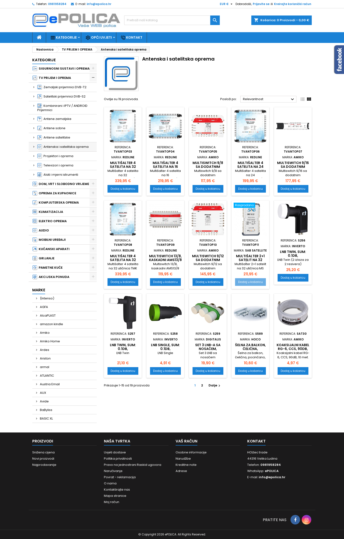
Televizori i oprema (55, 165)
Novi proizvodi (43, 458)
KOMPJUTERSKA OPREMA (55, 202)
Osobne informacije (191, 452)
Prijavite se (261, 4)
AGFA (43, 307)
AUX (42, 392)
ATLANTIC (46, 375)
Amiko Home (49, 341)
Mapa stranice (115, 495)
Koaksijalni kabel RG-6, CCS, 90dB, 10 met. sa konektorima (293, 351)
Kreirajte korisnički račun (292, 4)
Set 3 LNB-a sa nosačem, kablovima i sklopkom (207, 351)
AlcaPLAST (47, 315)
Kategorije (63, 37)
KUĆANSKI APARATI (51, 249)
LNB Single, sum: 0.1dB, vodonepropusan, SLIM (166, 351)
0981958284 (57, 4)
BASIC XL (46, 418)
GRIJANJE (43, 258)
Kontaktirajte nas (117, 489)
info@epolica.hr (99, 4)
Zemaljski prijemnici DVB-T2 (61, 87)
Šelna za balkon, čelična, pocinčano (250, 349)
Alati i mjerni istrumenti (57, 174)
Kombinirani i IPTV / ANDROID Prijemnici (62, 107)
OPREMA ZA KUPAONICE (54, 193)
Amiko (44, 332)
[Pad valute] (227, 4)
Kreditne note (186, 464)
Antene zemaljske (54, 119)
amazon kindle (51, 324)
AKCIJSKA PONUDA (50, 277)
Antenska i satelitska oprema (63, 146)
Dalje (215, 385)
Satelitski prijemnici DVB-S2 (61, 96)
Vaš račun (186, 441)
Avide (44, 401)
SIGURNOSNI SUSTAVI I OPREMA (61, 68)
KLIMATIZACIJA (47, 212)
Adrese (181, 471)
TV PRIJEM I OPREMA (51, 78)
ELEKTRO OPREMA (49, 221)
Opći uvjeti (99, 37)
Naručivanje (113, 471)
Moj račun (111, 502)
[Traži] (172, 20)
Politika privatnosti (118, 458)
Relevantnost (269, 99)
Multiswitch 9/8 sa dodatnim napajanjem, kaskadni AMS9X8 (208, 168)
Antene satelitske (53, 137)
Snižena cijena (43, 452)
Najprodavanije (44, 464)
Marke (38, 290)
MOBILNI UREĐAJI (49, 239)
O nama (110, 483)
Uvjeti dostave (115, 452)
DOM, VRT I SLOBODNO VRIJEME (60, 184)
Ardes (44, 350)
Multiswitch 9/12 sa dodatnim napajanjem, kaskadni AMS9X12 (208, 262)
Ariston (45, 358)
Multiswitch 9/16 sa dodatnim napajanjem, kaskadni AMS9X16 (293, 168)
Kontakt (131, 37)
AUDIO (40, 230)
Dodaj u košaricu (123, 189)
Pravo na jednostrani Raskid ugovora (132, 464)
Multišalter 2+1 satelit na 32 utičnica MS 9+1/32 (250, 262)
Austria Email (49, 384)
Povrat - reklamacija (120, 477)
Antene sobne (51, 128)
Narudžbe (183, 458)
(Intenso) (46, 298)
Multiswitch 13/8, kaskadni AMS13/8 (165, 258)
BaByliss (45, 410)
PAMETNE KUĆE (47, 267)
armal (44, 367)
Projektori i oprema (55, 156)
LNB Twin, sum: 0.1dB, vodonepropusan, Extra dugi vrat (293, 257)
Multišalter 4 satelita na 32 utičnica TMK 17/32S (123, 262)
